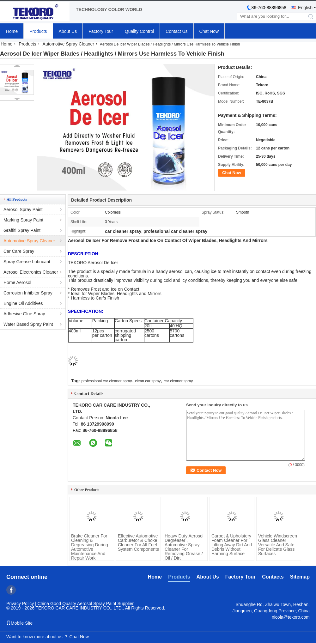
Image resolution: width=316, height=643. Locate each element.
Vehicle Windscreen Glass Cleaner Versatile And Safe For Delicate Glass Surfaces (277, 545)
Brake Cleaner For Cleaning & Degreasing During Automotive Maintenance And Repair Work (89, 547)
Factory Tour (100, 31)
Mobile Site (19, 623)
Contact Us (176, 31)
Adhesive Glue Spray (24, 313)
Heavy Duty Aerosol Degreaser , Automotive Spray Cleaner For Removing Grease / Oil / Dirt (184, 547)
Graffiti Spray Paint (21, 230)
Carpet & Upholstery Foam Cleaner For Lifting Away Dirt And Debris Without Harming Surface (231, 545)
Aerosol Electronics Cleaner (30, 272)
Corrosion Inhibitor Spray (27, 292)
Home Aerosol (17, 282)
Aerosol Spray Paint (23, 209)
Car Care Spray (18, 251)
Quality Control (139, 31)
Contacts (272, 576)
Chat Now (209, 31)
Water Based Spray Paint (28, 324)
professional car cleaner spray (106, 381)
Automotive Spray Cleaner (68, 44)
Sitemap (300, 576)
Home (12, 31)
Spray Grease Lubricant (26, 261)
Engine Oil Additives (23, 303)
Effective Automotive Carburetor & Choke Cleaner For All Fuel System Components (138, 542)
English (305, 7)
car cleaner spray (178, 381)
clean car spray (148, 381)
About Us (68, 31)
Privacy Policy (20, 603)
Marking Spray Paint (23, 219)
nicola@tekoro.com (291, 617)
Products (38, 31)
